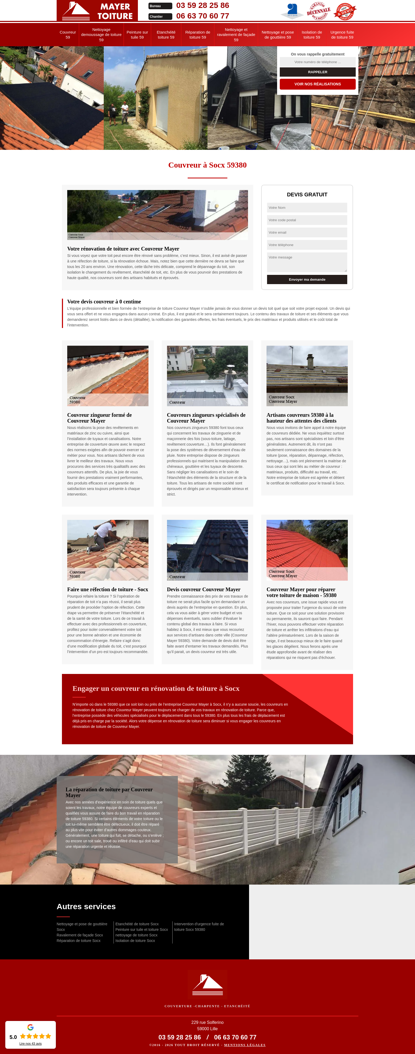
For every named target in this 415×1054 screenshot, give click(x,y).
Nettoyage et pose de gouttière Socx (82, 927)
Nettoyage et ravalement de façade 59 (236, 34)
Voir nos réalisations (318, 84)
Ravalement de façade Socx (80, 935)
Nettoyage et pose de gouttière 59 (278, 35)
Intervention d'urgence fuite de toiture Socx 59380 (199, 927)
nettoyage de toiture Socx (136, 935)
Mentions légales (245, 1045)
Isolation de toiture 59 (312, 35)
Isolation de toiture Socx (135, 941)
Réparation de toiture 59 (197, 35)
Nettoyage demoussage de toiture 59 (101, 34)
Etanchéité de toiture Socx (137, 924)
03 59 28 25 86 (202, 5)
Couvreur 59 (68, 35)
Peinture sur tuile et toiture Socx (141, 929)
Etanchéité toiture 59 (166, 35)
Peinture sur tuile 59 (137, 35)
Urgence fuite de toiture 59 (342, 35)
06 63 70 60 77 (202, 15)
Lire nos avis (30, 1044)
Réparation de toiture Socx (79, 941)
